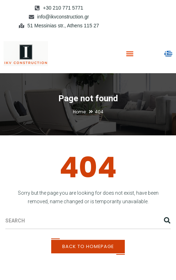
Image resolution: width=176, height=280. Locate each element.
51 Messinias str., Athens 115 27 (63, 25)
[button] (129, 53)
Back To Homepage (88, 246)
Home (79, 112)
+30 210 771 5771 (63, 8)
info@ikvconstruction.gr (63, 17)
